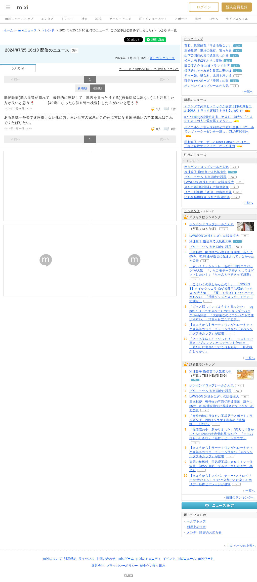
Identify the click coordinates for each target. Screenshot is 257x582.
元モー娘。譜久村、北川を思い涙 (208, 75)
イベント (169, 558)
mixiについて (52, 558)
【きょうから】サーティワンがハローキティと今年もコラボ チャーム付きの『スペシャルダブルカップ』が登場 (221, 329)
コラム (214, 19)
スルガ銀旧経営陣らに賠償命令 (206, 187)
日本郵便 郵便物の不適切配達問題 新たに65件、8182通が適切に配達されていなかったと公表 (221, 256)
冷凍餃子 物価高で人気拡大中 (205, 172)
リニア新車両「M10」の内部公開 (208, 192)
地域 (98, 19)
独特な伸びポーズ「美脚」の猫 (206, 80)
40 (234, 85)
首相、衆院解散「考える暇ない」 (208, 45)
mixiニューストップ (19, 19)
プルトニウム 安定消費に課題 (205, 177)
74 (237, 70)
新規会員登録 (237, 7)
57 (237, 50)
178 (238, 45)
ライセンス (87, 558)
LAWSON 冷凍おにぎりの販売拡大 (209, 182)
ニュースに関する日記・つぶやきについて (149, 69)
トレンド (67, 19)
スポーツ (181, 19)
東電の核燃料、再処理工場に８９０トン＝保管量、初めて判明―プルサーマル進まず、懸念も (221, 466)
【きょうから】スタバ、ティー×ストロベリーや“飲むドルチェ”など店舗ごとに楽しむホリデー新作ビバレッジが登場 (220, 480)
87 (234, 55)
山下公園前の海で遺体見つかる (206, 55)
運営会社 (98, 565)
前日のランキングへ (240, 497)
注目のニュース (195, 155)
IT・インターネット (153, 19)
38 (232, 177)
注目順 (97, 88)
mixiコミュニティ (148, 558)
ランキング (192, 211)
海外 (198, 19)
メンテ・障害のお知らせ (204, 532)
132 (228, 60)
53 (232, 172)
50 (234, 80)
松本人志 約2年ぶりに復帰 (203, 60)
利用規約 (70, 558)
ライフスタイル (237, 19)
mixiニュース (27, 30)
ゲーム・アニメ (120, 19)
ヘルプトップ (196, 521)
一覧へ (248, 91)
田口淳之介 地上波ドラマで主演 (207, 65)
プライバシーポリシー (122, 565)
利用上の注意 (196, 527)
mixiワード (206, 558)
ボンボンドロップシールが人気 (206, 85)
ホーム (8, 30)
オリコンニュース (162, 58)
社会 (84, 19)
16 (237, 75)
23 (239, 182)
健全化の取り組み (152, 565)
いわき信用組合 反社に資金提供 (207, 197)
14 (204, 260)
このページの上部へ (241, 546)
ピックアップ (193, 39)
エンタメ (47, 19)
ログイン (204, 7)
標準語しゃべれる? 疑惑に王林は (208, 70)
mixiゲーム (126, 558)
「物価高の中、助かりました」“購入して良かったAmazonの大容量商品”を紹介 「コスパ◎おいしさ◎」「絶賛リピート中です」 (221, 434)
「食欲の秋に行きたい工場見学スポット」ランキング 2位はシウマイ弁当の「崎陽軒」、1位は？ (221, 420)
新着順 (82, 88)
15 (235, 197)
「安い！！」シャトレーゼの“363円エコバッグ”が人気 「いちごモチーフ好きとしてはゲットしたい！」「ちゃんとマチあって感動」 (221, 270)
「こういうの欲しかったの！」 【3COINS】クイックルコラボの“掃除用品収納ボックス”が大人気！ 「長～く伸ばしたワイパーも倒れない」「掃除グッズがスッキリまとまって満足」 (221, 293)
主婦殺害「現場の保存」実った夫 (208, 50)
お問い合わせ (106, 558)
